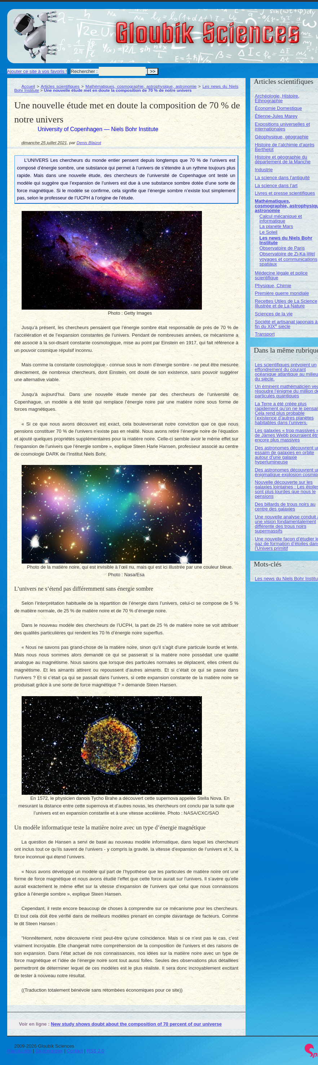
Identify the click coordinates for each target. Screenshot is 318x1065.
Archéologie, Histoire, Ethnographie (277, 98)
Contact (75, 1050)
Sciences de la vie (274, 313)
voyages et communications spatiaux (288, 261)
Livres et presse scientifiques (285, 193)
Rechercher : (84, 71)
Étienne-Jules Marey (276, 116)
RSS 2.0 (95, 1050)
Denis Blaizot (88, 142)
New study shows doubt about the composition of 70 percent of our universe (136, 1024)
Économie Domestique (278, 108)
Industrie (264, 169)
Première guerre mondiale (282, 293)
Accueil (28, 86)
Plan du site (19, 1050)
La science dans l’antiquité (282, 177)
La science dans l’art (276, 185)
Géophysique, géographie (282, 136)
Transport (265, 334)
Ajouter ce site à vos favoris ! (37, 71)
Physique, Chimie (273, 285)
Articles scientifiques (60, 86)
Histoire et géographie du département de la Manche (283, 159)
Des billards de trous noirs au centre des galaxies (285, 506)
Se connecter (49, 1050)
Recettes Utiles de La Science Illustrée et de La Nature (286, 303)
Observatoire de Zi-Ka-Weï (287, 253)
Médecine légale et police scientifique (281, 275)
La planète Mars (276, 226)
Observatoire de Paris (282, 248)
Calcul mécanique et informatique (281, 219)
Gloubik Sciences (248, 28)
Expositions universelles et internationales (282, 126)
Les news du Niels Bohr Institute (286, 240)
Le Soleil (269, 232)
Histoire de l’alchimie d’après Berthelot (284, 147)
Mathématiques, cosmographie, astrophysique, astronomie (140, 86)
